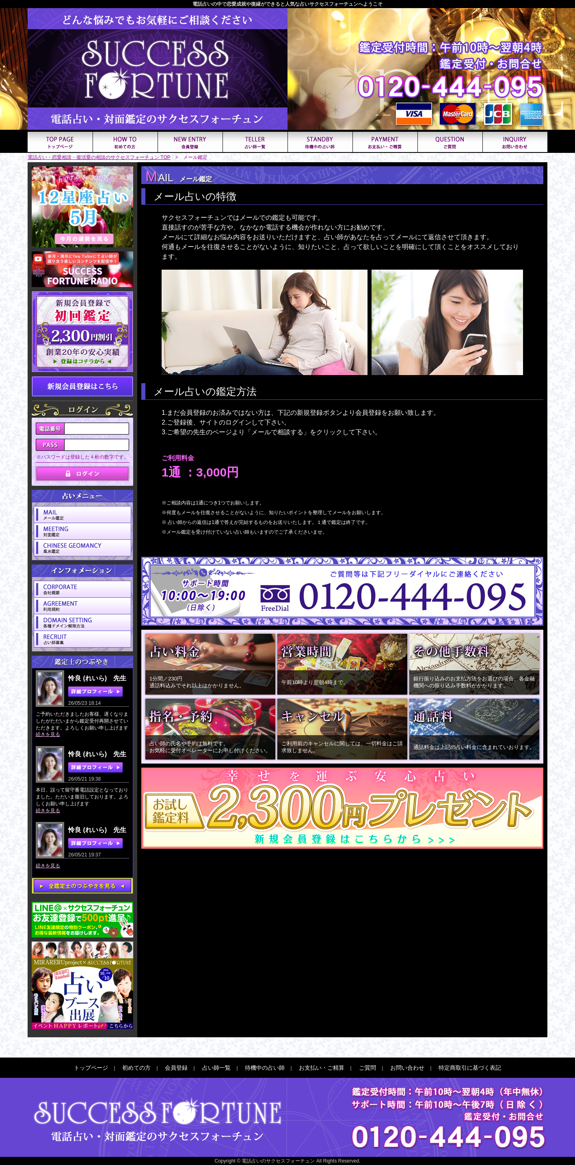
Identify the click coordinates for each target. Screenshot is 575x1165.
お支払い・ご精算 (321, 1067)
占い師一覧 (216, 1067)
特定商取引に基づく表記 (470, 1067)
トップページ (91, 1067)
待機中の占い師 (265, 1067)
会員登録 (176, 1067)
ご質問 (367, 1067)
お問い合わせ (407, 1067)
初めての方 (136, 1067)
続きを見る (48, 734)
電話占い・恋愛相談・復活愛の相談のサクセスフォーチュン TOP (99, 157)
